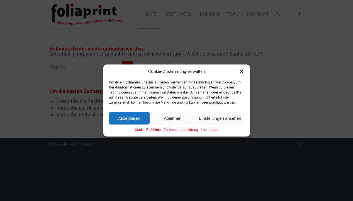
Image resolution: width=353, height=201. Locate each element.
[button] (241, 71)
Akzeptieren (129, 118)
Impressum (209, 130)
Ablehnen (172, 118)
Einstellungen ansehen (220, 118)
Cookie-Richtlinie (148, 130)
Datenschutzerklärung (181, 130)
